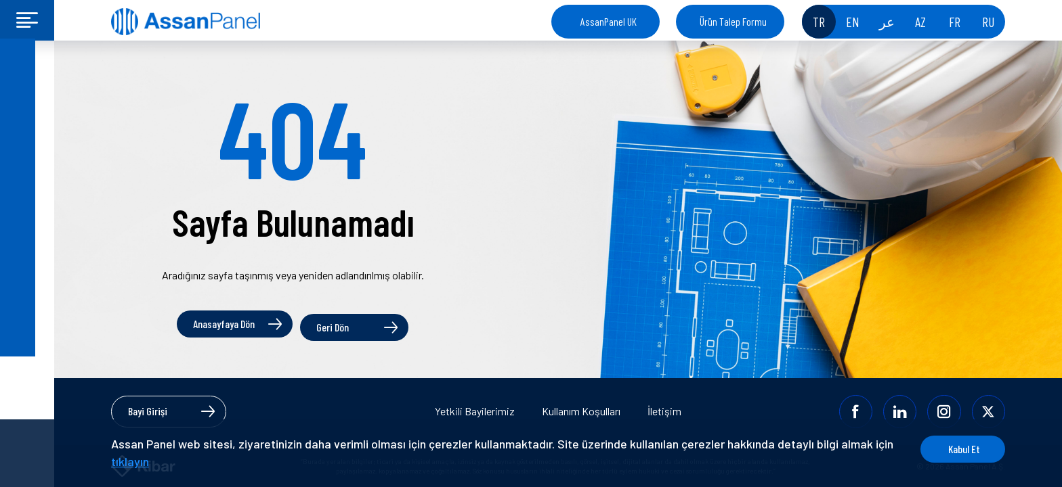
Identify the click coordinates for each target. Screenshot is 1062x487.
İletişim (664, 410)
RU (988, 22)
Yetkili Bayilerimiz (475, 410)
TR (819, 22)
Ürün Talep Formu (733, 21)
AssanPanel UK (608, 21)
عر (887, 22)
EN (852, 22)
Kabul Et (954, 448)
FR (954, 22)
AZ (920, 22)
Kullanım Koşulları (581, 410)
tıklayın (150, 461)
